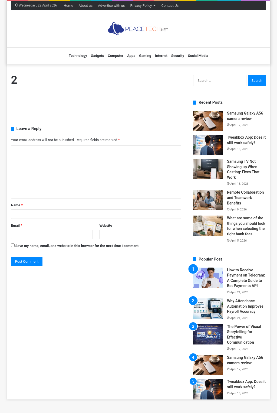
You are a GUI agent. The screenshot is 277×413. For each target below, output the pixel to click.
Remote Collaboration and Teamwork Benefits (245, 197)
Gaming (145, 56)
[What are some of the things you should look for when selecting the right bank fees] (208, 226)
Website (105, 225)
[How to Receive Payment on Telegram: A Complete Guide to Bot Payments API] (208, 278)
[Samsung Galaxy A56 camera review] (208, 121)
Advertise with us (111, 6)
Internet (161, 56)
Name (17, 205)
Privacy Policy (141, 6)
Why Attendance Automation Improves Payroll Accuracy (245, 306)
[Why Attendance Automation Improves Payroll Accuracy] (208, 308)
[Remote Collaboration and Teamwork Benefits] (208, 200)
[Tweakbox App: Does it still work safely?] (208, 145)
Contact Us (170, 6)
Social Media (198, 56)
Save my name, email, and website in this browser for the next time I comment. (77, 246)
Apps (131, 56)
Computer (115, 56)
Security (177, 56)
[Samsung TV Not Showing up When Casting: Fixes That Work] (208, 169)
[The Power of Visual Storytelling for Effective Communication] (208, 334)
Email (16, 225)
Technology (78, 56)
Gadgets (97, 56)
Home (68, 6)
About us (85, 6)
